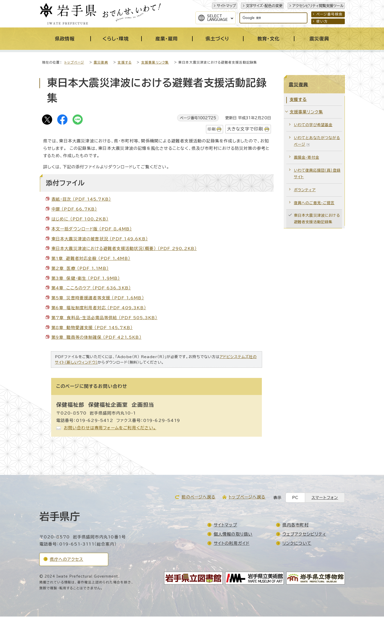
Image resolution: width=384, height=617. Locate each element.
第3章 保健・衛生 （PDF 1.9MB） (85, 279)
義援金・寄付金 (306, 158)
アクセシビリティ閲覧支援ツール (318, 6)
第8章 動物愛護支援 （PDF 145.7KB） (92, 328)
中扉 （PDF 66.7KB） (74, 210)
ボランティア (305, 190)
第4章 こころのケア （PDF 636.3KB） (91, 288)
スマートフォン (324, 498)
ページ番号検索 (329, 14)
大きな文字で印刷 (245, 129)
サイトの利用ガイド (232, 544)
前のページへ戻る (198, 497)
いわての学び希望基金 (313, 125)
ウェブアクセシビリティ (304, 535)
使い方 (322, 21)
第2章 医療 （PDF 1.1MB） (80, 269)
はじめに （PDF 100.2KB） (80, 219)
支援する (125, 63)
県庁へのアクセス (66, 560)
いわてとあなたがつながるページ (317, 141)
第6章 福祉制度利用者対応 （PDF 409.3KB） (98, 308)
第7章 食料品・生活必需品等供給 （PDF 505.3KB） (104, 318)
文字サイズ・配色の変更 (264, 6)
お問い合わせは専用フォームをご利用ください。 (110, 428)
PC (295, 498)
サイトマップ (226, 6)
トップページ (74, 63)
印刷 (211, 129)
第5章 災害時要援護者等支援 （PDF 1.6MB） (97, 298)
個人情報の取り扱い (233, 535)
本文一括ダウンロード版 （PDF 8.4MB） (91, 229)
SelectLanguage (217, 17)
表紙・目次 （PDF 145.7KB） (81, 200)
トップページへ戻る (247, 497)
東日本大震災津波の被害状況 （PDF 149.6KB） (99, 239)
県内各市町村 (295, 525)
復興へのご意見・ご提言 (314, 203)
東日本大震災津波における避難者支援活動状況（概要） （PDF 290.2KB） (124, 249)
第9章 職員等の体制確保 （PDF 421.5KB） (96, 338)
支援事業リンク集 (155, 63)
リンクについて (296, 544)
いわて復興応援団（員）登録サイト (317, 174)
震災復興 (101, 63)
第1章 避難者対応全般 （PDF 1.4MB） (91, 259)
